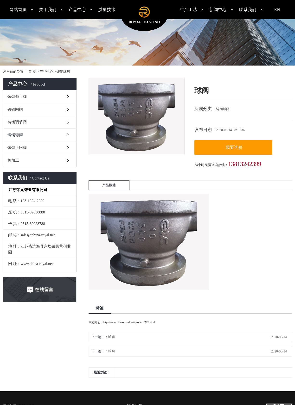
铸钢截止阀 (17, 96)
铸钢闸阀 (15, 109)
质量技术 (106, 9)
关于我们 (47, 9)
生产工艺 (188, 9)
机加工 (13, 160)
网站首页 (18, 9)
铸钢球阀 (63, 71)
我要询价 (234, 147)
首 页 (32, 71)
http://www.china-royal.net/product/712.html (129, 322)
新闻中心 (218, 9)
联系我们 (247, 9)
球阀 (111, 337)
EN (277, 9)
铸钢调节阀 (17, 122)
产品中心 (77, 9)
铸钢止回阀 (17, 148)
